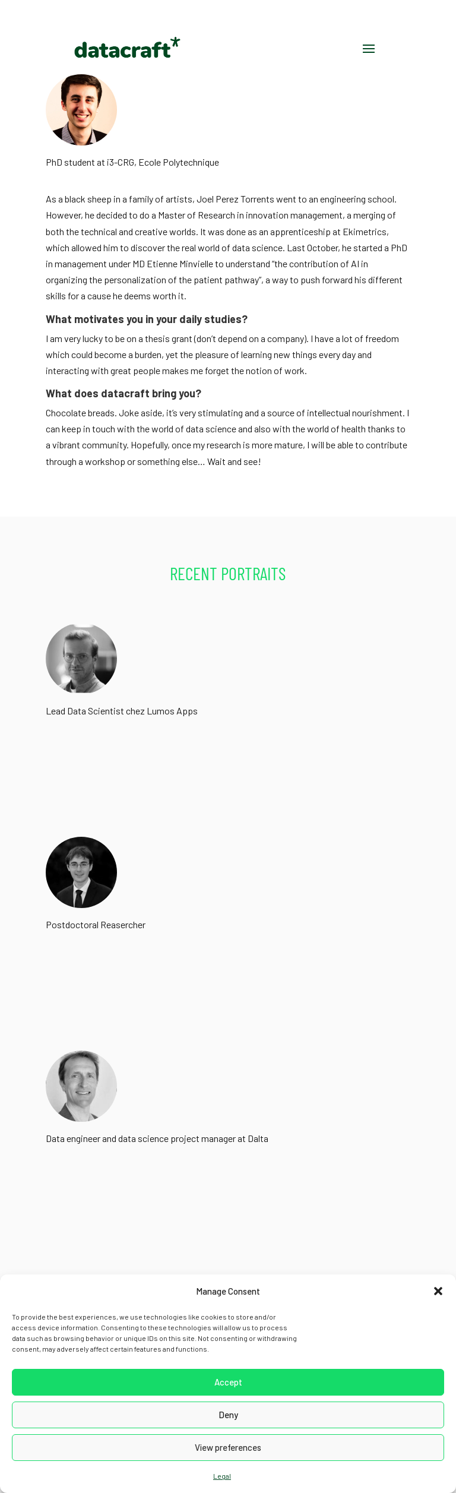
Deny (228, 1414)
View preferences (228, 1447)
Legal (222, 1476)
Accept (228, 1382)
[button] (438, 1291)
